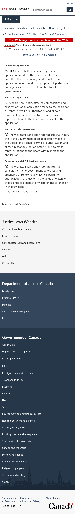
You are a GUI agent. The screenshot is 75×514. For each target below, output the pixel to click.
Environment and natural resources (21, 414)
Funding (6, 304)
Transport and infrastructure (18, 441)
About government (12, 358)
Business (7, 386)
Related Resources (12, 236)
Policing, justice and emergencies (20, 434)
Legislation (64, 28)
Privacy (37, 501)
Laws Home (49, 28)
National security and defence (18, 420)
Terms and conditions (16, 501)
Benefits (6, 393)
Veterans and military (14, 475)
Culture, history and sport (16, 427)
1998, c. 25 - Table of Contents (45, 34)
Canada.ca (8, 28)
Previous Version (31, 54)
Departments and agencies (17, 351)
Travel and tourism (12, 380)
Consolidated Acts (14, 34)
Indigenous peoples (13, 468)
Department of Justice (28, 28)
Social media (9, 498)
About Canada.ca (55, 498)
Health (5, 400)
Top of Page (12, 505)
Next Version (49, 54)
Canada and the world (14, 447)
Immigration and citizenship (17, 373)
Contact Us (8, 263)
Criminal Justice (10, 298)
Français (68, 3)
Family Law (8, 291)
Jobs (4, 366)
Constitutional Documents (16, 229)
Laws (5, 318)
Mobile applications (31, 498)
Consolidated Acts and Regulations (21, 242)
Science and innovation (14, 461)
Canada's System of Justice (16, 311)
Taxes (5, 407)
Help (4, 256)
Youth (5, 481)
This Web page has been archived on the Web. (39, 40)
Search (6, 249)
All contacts (8, 344)
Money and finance (12, 454)
